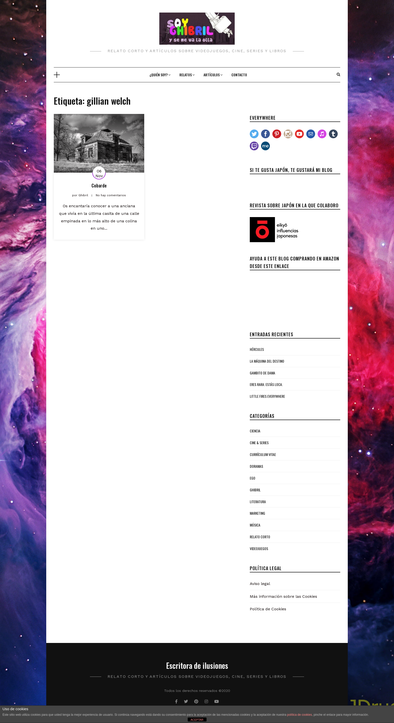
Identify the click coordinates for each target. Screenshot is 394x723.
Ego (252, 478)
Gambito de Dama (262, 372)
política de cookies (299, 714)
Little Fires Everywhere (267, 396)
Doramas (256, 466)
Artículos (212, 74)
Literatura (258, 501)
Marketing (257, 513)
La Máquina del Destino (267, 361)
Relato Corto (260, 536)
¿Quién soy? (159, 74)
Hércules (257, 349)
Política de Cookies (268, 609)
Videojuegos (259, 548)
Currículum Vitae (263, 454)
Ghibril (255, 489)
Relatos (185, 74)
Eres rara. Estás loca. (266, 384)
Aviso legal (260, 583)
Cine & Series (259, 442)
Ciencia (255, 430)
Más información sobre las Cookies (283, 596)
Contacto (239, 74)
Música (255, 525)
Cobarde (99, 185)
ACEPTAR (196, 719)
